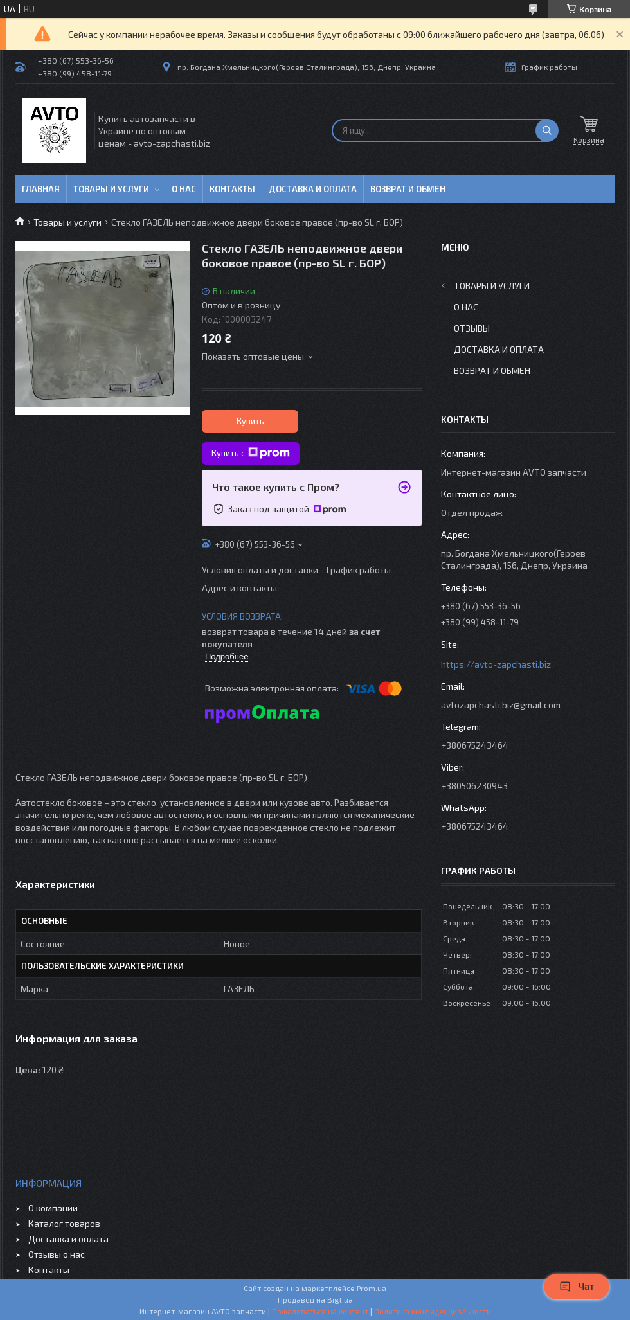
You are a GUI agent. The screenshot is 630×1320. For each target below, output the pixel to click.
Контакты (232, 189)
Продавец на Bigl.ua (315, 1299)
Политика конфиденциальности (432, 1311)
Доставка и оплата (313, 189)
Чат (576, 1286)
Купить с (251, 453)
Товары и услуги (111, 189)
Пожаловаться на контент (320, 1311)
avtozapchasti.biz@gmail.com (501, 704)
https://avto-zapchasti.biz (496, 664)
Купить (250, 421)
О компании (53, 1207)
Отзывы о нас (56, 1254)
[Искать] (547, 130)
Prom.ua (371, 1287)
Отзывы (472, 328)
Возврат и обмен (408, 189)
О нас (184, 189)
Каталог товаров (64, 1223)
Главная (41, 189)
